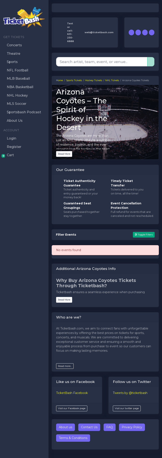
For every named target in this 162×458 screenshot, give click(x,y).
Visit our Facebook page (71, 408)
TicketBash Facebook (72, 393)
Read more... (65, 366)
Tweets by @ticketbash (130, 393)
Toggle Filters (144, 234)
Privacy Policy (132, 427)
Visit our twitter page (127, 408)
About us (65, 427)
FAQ (109, 427)
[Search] (101, 61)
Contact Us (89, 427)
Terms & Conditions (73, 438)
